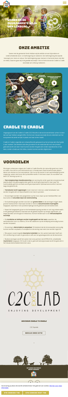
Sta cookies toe (12, 393)
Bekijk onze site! (34, 333)
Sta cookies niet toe (36, 393)
